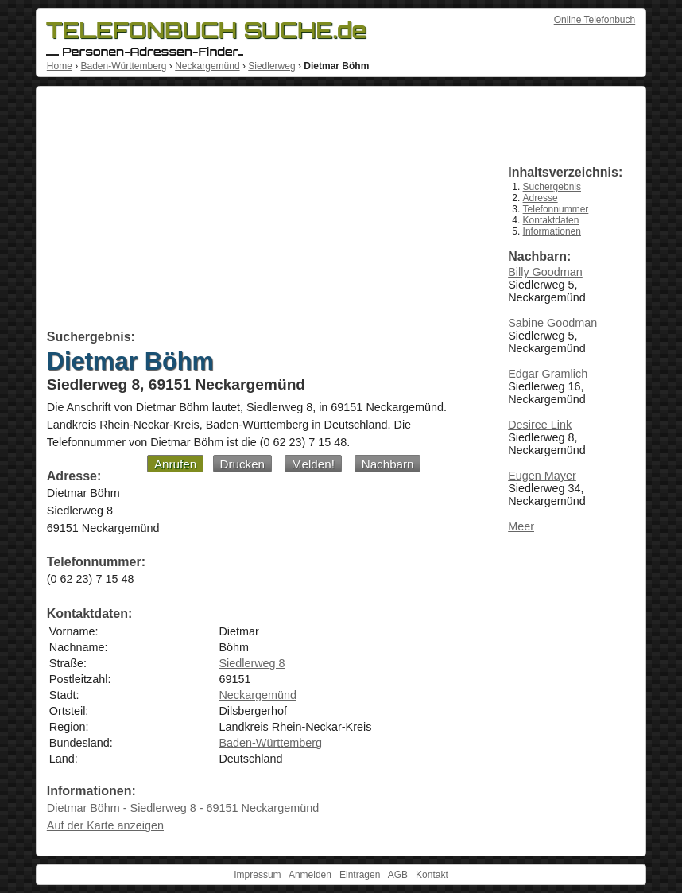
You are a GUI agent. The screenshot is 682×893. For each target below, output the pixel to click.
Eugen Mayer (542, 475)
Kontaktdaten (551, 220)
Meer (521, 526)
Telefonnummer (556, 209)
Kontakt (432, 874)
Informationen (552, 231)
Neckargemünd (207, 66)
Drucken (242, 464)
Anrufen (175, 464)
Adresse (540, 198)
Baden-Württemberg (123, 66)
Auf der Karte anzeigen (105, 825)
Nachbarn (388, 464)
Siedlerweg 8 (252, 663)
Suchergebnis (552, 186)
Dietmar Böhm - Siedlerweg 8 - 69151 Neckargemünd (183, 808)
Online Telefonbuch (595, 19)
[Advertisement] (259, 210)
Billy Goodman (545, 272)
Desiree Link (540, 424)
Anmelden (310, 874)
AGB (398, 874)
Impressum (257, 874)
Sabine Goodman (552, 322)
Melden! (313, 464)
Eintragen (359, 874)
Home (59, 66)
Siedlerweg (271, 66)
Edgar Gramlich (547, 373)
